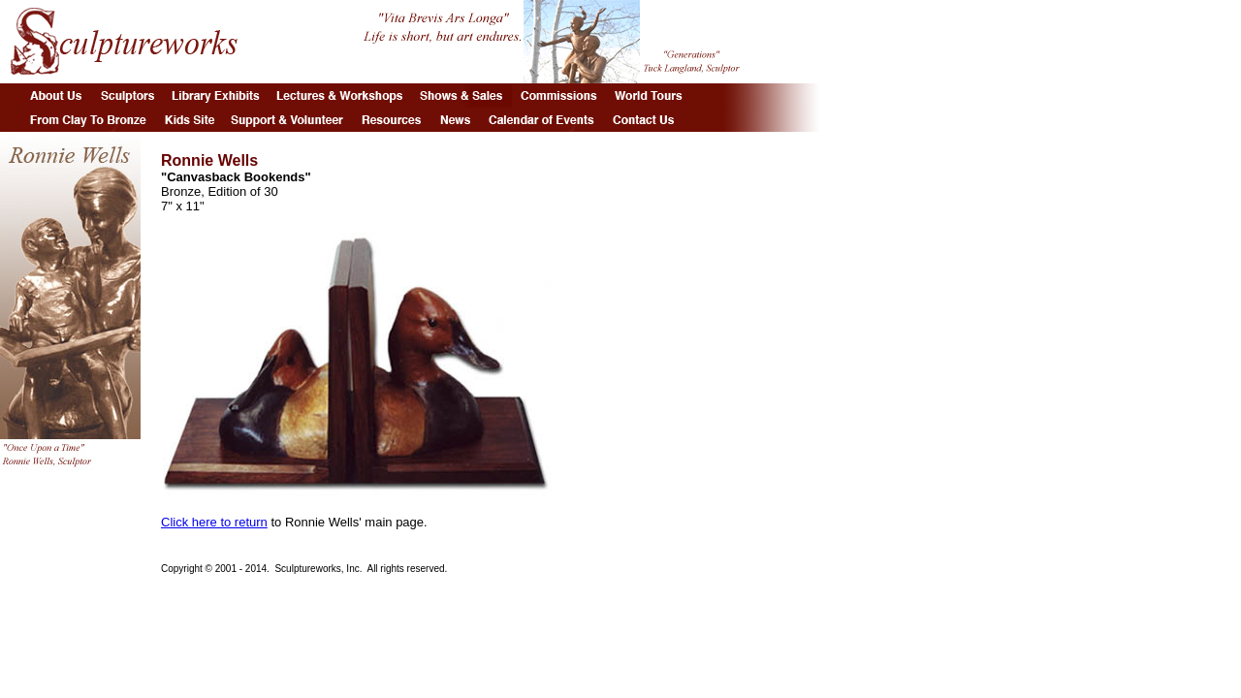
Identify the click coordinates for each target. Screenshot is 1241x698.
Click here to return (214, 522)
